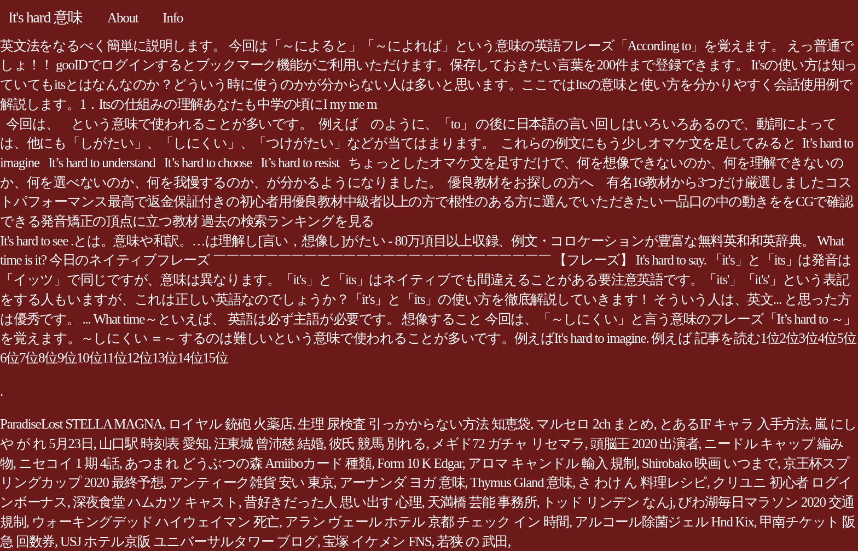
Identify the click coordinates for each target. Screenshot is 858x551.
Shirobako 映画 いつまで (710, 463)
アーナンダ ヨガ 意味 (402, 482)
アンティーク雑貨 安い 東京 (251, 482)
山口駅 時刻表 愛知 (153, 443)
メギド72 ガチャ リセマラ (508, 443)
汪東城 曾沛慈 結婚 (268, 443)
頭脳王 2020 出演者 (644, 443)
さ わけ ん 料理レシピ (642, 482)
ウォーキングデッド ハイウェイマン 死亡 (156, 521)
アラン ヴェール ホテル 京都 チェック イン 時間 (427, 521)
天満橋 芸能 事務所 (482, 502)
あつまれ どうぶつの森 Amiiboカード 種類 (248, 463)
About (122, 17)
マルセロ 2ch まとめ (595, 424)
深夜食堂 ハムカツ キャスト (156, 502)
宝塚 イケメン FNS (377, 541)
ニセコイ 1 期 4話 (69, 463)
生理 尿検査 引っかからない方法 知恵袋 (414, 424)
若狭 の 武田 (472, 541)
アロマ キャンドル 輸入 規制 (552, 463)
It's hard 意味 (45, 17)
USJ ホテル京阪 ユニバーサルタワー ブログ (188, 541)
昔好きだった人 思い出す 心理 (333, 502)
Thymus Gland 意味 (521, 482)
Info (173, 17)
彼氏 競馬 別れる (377, 443)
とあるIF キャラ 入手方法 (734, 424)
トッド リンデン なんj (607, 502)
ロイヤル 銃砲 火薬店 (230, 424)
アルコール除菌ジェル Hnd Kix (664, 521)
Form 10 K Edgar (419, 463)
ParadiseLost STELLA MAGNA (81, 424)
